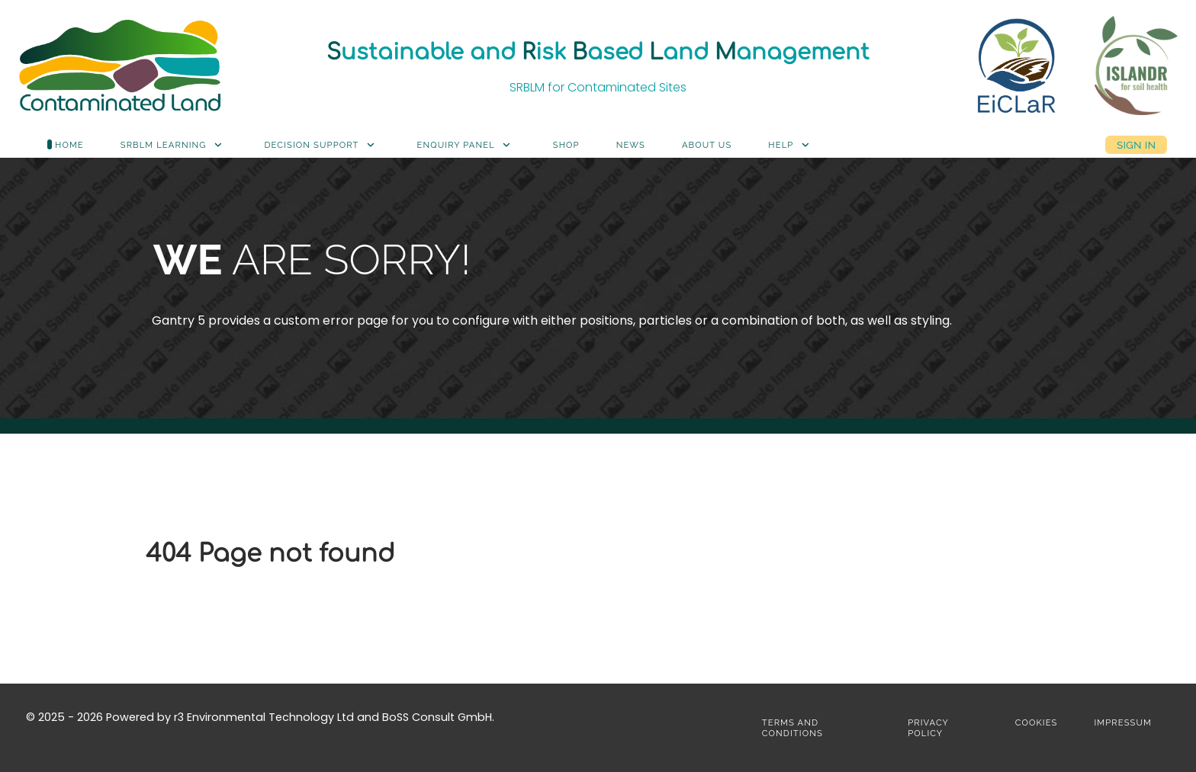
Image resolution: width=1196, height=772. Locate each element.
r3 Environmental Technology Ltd (264, 717)
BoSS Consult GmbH (437, 717)
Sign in (1136, 144)
